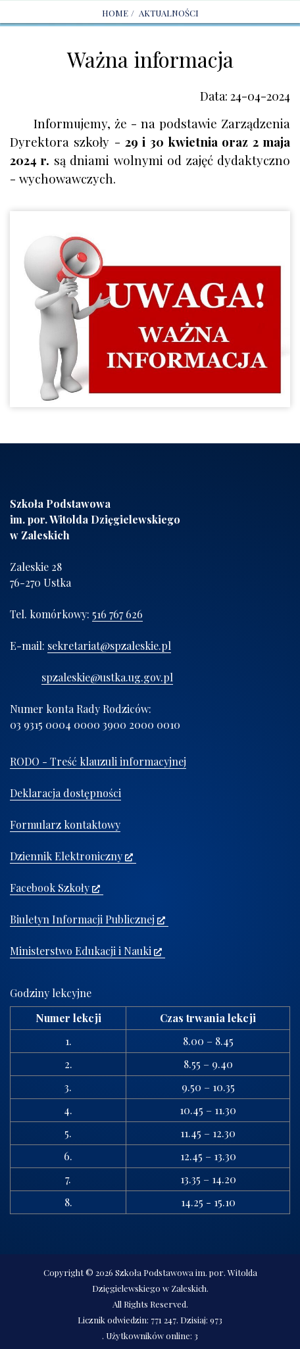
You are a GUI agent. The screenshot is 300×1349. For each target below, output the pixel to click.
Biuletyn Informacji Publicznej (87, 919)
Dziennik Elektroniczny (71, 856)
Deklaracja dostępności (65, 793)
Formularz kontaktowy (65, 824)
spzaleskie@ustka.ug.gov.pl (107, 677)
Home (115, 12)
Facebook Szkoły (55, 888)
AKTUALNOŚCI (169, 12)
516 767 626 (117, 614)
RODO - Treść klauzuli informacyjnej (98, 761)
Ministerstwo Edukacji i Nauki (86, 951)
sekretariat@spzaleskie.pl (109, 645)
